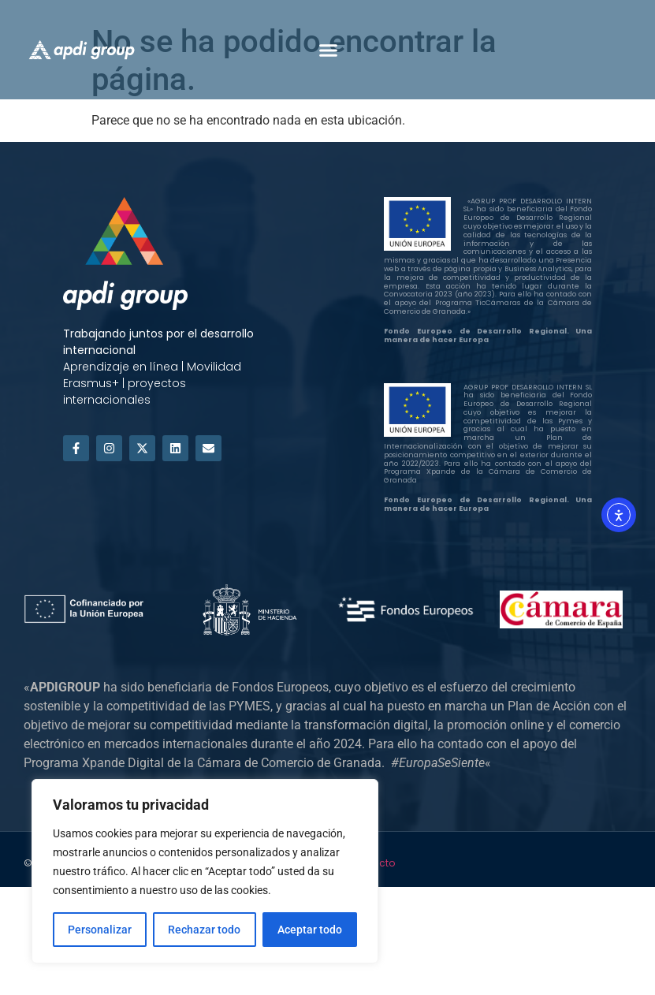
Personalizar (100, 929)
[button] (328, 50)
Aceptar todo (309, 929)
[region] (205, 871)
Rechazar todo (204, 929)
